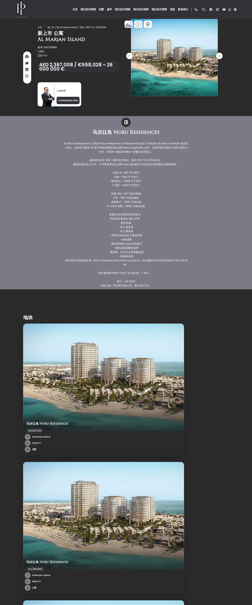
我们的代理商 (21, 516)
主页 (40, 27)
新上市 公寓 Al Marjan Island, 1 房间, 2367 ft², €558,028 (77, 27)
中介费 (75, 598)
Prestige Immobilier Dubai (125, 512)
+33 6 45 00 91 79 (120, 538)
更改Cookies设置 (92, 598)
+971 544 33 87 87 (120, 542)
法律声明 (63, 598)
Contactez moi (68, 100)
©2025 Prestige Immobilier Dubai (34, 598)
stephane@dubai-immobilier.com (131, 546)
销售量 (69, 512)
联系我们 (19, 520)
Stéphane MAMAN (68, 86)
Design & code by (226, 598)
